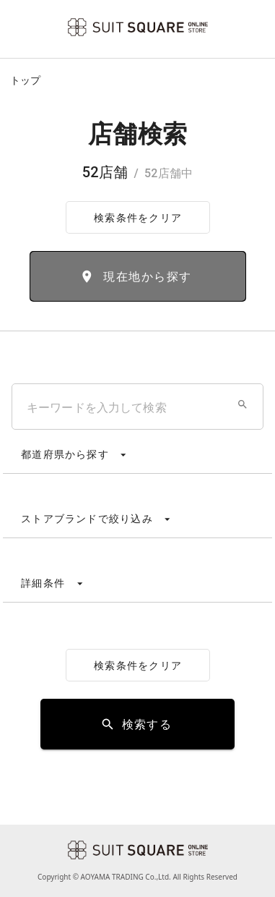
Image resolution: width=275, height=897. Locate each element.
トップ (25, 80)
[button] (242, 404)
